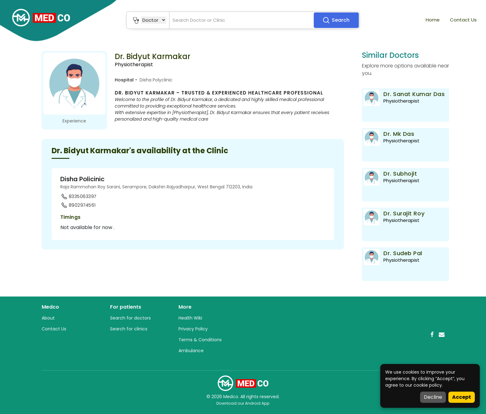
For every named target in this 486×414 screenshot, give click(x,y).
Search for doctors (130, 318)
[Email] (442, 334)
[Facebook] (432, 334)
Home (433, 19)
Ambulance (191, 350)
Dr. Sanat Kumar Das (414, 94)
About (48, 318)
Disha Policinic (82, 179)
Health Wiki (190, 318)
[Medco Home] (243, 383)
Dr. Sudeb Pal (402, 253)
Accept (461, 397)
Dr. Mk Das (398, 134)
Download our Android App (243, 403)
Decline (433, 397)
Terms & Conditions (200, 340)
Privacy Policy (193, 329)
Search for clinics (128, 329)
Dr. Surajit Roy (403, 213)
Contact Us (463, 19)
